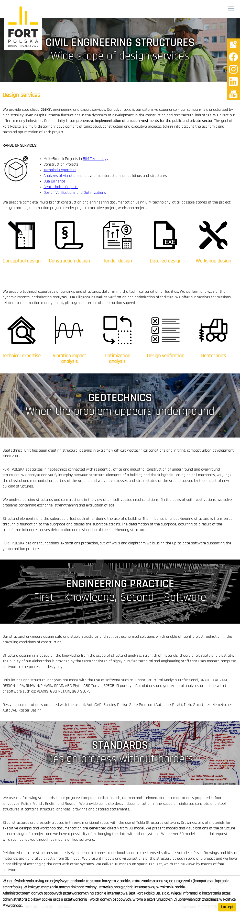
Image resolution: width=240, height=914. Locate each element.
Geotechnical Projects (60, 187)
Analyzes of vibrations (61, 176)
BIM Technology (95, 159)
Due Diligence (54, 181)
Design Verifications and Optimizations (74, 193)
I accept (227, 907)
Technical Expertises (59, 170)
